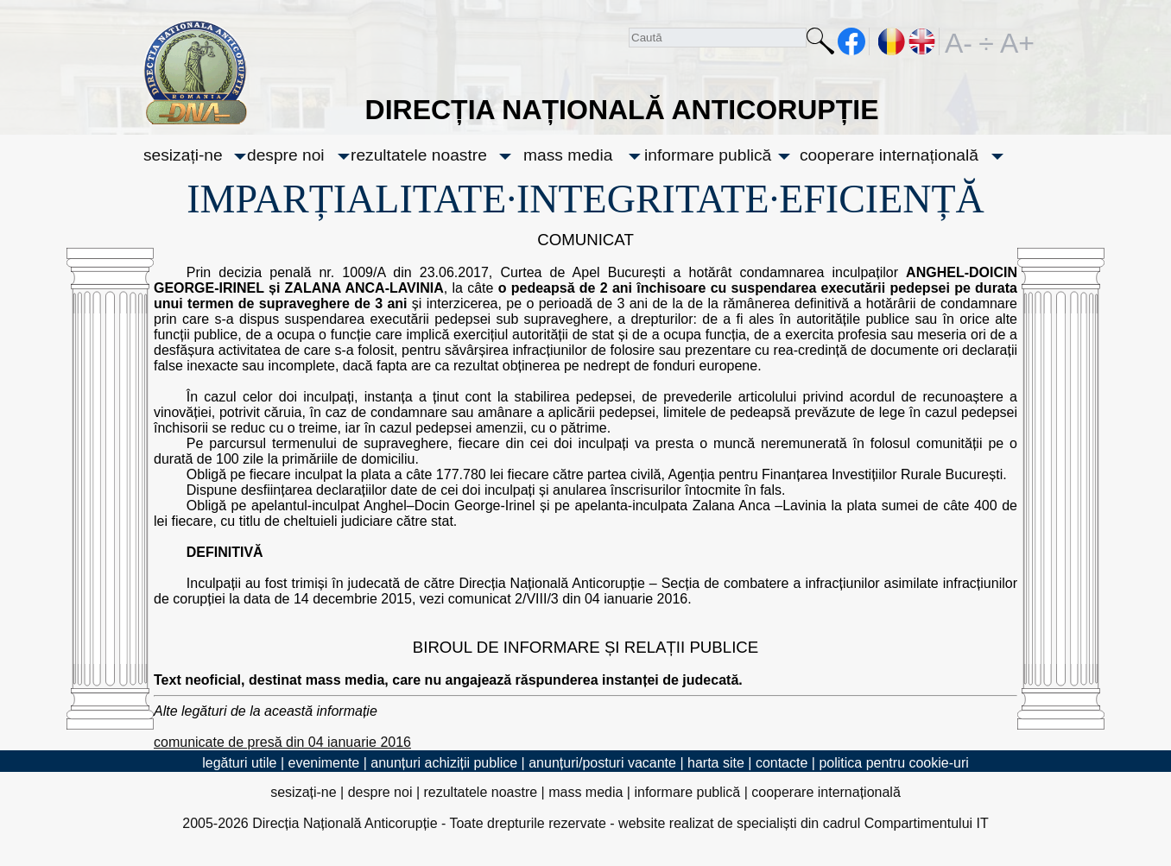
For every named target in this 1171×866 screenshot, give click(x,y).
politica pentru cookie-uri (893, 762)
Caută (820, 44)
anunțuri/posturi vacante (602, 762)
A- (958, 41)
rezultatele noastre (419, 155)
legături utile (239, 762)
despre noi (286, 155)
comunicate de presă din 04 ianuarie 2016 (282, 742)
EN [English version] (923, 41)
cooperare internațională (889, 155)
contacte (781, 762)
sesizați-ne (183, 155)
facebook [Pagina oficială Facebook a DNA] (852, 41)
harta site (715, 762)
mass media (567, 155)
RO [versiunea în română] (892, 41)
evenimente (324, 762)
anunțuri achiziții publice (443, 762)
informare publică (707, 155)
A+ (1014, 41)
